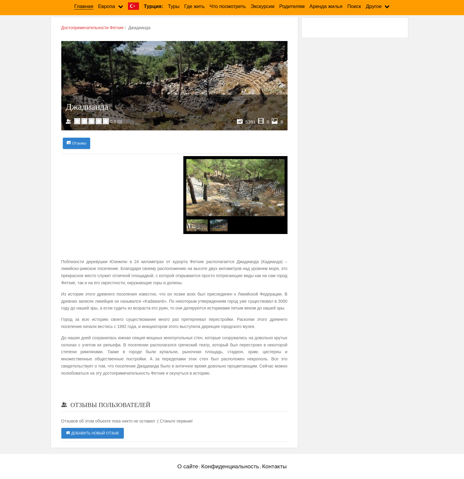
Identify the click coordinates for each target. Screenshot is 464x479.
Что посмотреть (228, 6)
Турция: (153, 6)
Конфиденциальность (230, 466)
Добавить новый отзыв (92, 433)
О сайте (187, 466)
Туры (173, 6)
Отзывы (77, 143)
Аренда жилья (325, 6)
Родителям (291, 6)
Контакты (274, 466)
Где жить (194, 6)
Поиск (354, 6)
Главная (83, 6)
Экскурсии (262, 6)
